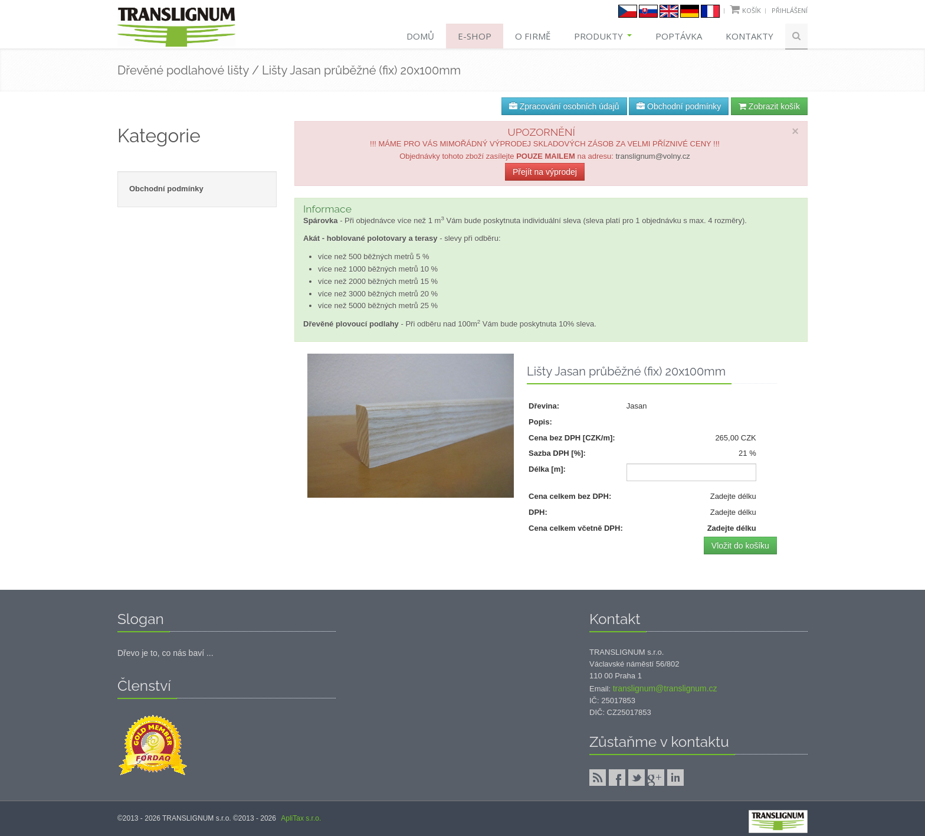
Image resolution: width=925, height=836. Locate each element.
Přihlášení (790, 10)
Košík (751, 10)
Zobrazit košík (769, 106)
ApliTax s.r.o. (301, 818)
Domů (420, 36)
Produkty (603, 36)
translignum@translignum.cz (665, 688)
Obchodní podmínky (679, 106)
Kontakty (749, 36)
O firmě (532, 36)
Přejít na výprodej (545, 172)
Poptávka (678, 36)
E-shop (474, 36)
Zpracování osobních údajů (564, 106)
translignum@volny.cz (652, 156)
